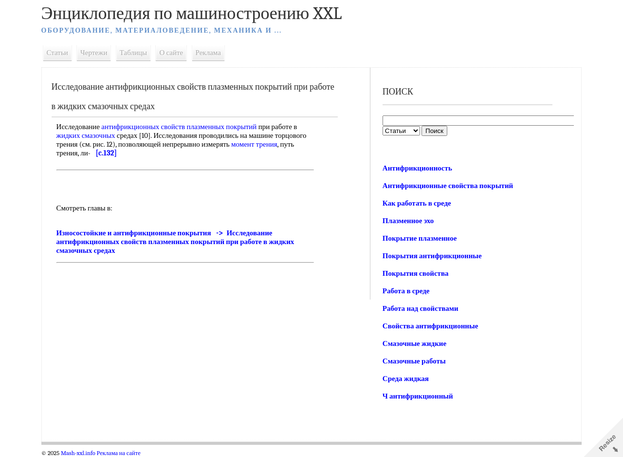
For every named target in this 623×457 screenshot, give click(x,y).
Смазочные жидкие (414, 343)
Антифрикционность (417, 168)
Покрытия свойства (415, 273)
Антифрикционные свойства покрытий (447, 185)
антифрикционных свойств (146, 126)
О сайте (174, 52)
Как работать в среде (416, 203)
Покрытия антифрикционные (431, 255)
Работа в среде (405, 290)
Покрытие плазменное (419, 238)
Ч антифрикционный (417, 396)
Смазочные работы (413, 361)
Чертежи (96, 52)
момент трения (257, 144)
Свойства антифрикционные (430, 326)
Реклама (210, 52)
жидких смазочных (88, 135)
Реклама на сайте (121, 453)
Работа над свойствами (420, 308)
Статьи (60, 52)
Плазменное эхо (407, 220)
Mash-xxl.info (80, 453)
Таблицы (135, 52)
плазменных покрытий (224, 126)
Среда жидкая (405, 378)
